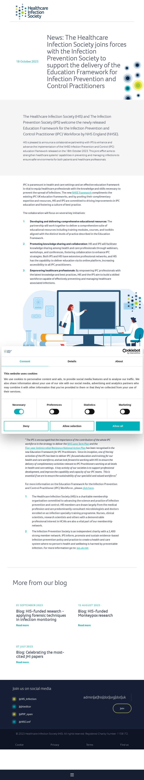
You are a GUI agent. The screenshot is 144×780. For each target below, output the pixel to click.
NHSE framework (82, 192)
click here (88, 488)
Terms (89, 745)
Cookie (19, 745)
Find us (124, 745)
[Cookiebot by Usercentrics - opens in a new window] (125, 351)
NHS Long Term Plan (78, 444)
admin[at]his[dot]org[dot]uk (104, 697)
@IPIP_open (26, 714)
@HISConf (24, 722)
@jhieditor (25, 706)
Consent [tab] (25, 361)
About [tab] (119, 361)
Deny (26, 426)
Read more (22, 625)
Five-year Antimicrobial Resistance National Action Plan (55, 448)
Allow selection (72, 426)
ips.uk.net (82, 548)
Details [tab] (72, 361)
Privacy (55, 745)
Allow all (118, 426)
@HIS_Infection (27, 699)
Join (122, 708)
